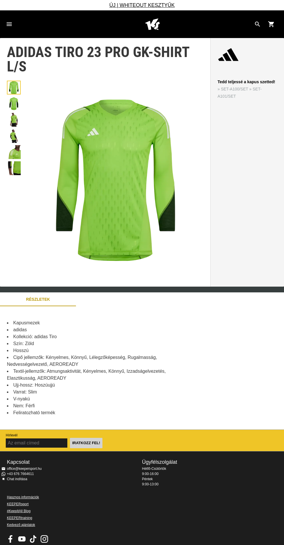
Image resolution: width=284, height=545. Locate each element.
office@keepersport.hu (24, 469)
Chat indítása (17, 479)
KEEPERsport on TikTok (33, 539)
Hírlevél (12, 435)
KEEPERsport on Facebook (10, 539)
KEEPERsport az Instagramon (44, 539)
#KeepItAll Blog (19, 511)
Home (152, 24)
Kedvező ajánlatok (21, 525)
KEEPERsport (17, 504)
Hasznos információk (23, 497)
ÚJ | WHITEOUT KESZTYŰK (142, 5)
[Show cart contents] (271, 24)
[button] (14, 87)
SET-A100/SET (234, 89)
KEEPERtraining (19, 518)
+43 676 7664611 (20, 474)
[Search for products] (257, 24)
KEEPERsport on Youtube (22, 539)
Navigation (9, 24)
